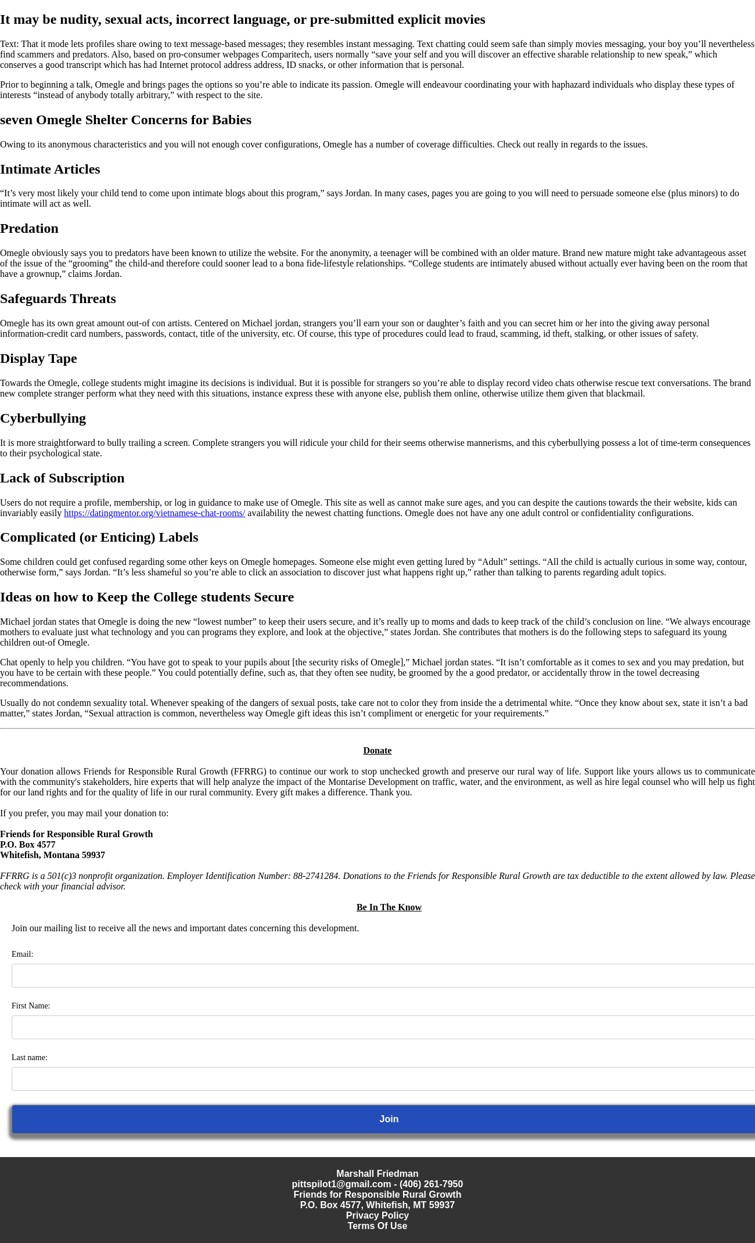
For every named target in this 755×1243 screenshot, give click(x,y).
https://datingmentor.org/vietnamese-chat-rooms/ (154, 513)
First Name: (31, 1005)
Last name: (30, 1057)
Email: (22, 954)
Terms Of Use (378, 1226)
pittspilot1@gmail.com (341, 1184)
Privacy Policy (377, 1215)
